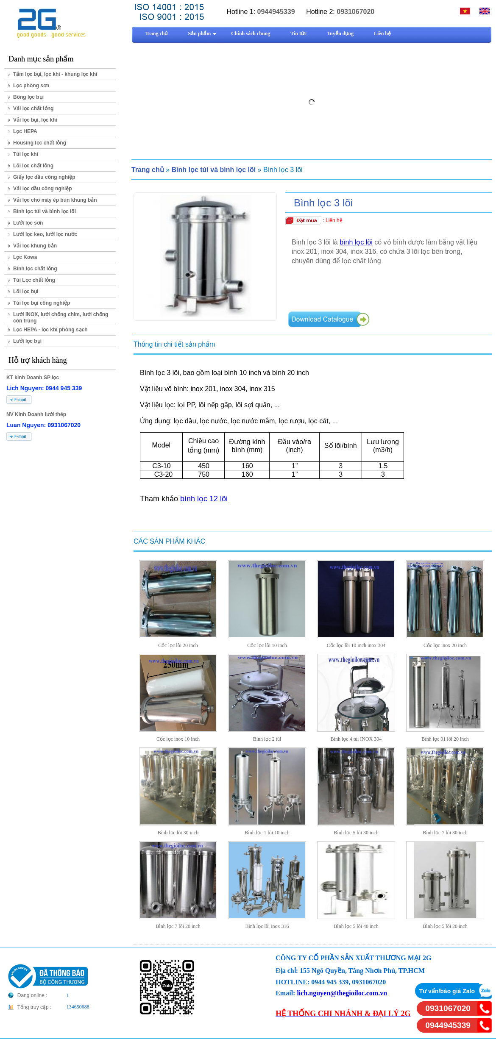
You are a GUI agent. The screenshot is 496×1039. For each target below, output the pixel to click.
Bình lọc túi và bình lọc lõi (44, 211)
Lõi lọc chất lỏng (33, 166)
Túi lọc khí (25, 154)
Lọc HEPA (25, 131)
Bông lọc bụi (28, 97)
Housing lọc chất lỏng (39, 143)
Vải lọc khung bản (35, 246)
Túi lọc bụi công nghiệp (41, 303)
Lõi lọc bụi (25, 291)
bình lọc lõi (356, 242)
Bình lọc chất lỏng (35, 269)
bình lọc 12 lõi (204, 498)
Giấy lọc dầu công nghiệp (44, 177)
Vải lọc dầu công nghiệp (42, 189)
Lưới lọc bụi (27, 341)
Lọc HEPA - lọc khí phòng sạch (50, 330)
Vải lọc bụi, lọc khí (35, 120)
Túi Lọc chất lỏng (34, 280)
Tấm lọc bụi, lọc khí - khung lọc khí (55, 74)
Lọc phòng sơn (31, 86)
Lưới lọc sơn (28, 223)
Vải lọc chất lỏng (33, 108)
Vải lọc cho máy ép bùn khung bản (55, 200)
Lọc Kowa (25, 257)
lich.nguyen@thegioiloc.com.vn (342, 993)
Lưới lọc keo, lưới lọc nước (45, 234)
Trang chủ (147, 169)
